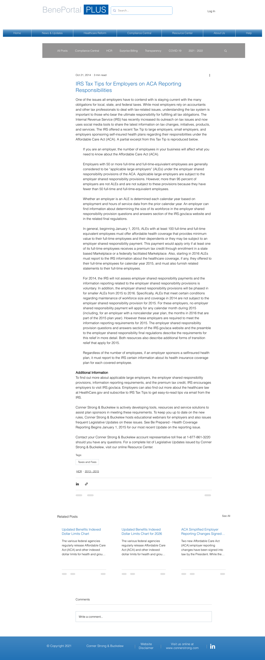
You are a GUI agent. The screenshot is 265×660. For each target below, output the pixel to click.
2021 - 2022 (196, 50)
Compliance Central (87, 50)
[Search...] (141, 11)
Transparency (153, 50)
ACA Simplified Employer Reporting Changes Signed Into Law (201, 531)
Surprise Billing (129, 50)
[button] (225, 50)
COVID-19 (175, 50)
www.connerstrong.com (182, 648)
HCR (109, 50)
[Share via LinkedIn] (77, 484)
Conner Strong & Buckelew (104, 646)
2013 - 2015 (92, 471)
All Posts (62, 50)
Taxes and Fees (87, 462)
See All (226, 516)
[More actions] (209, 75)
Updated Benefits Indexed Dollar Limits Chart (81, 531)
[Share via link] (86, 484)
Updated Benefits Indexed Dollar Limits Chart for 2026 (142, 531)
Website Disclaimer (146, 646)
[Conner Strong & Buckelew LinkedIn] (212, 646)
